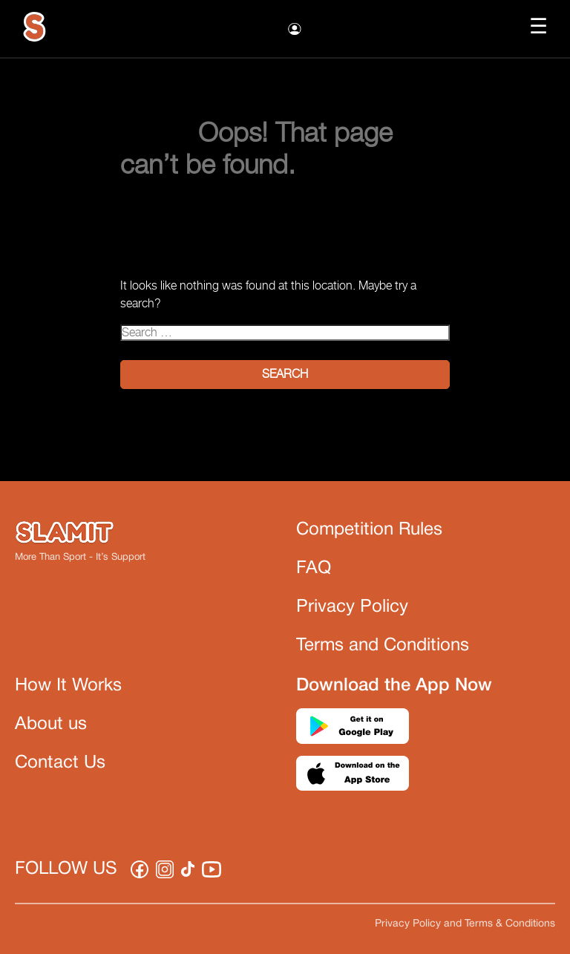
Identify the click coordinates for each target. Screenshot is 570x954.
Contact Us (60, 763)
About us (51, 724)
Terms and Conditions (382, 646)
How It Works (68, 686)
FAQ (313, 569)
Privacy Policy (352, 607)
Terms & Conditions (510, 924)
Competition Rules (369, 530)
